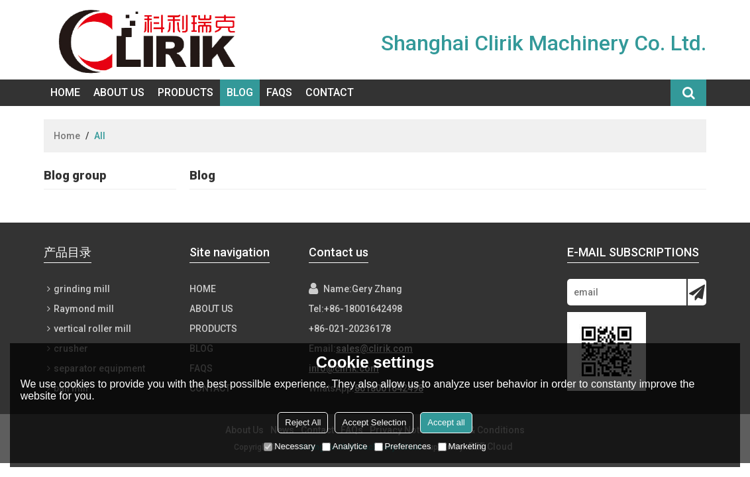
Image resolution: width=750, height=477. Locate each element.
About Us (118, 92)
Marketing (462, 446)
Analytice (345, 446)
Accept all (445, 422)
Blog (240, 92)
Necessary (289, 446)
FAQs (279, 92)
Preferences (402, 446)
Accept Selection (374, 422)
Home (65, 92)
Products (185, 92)
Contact (329, 92)
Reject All (303, 422)
